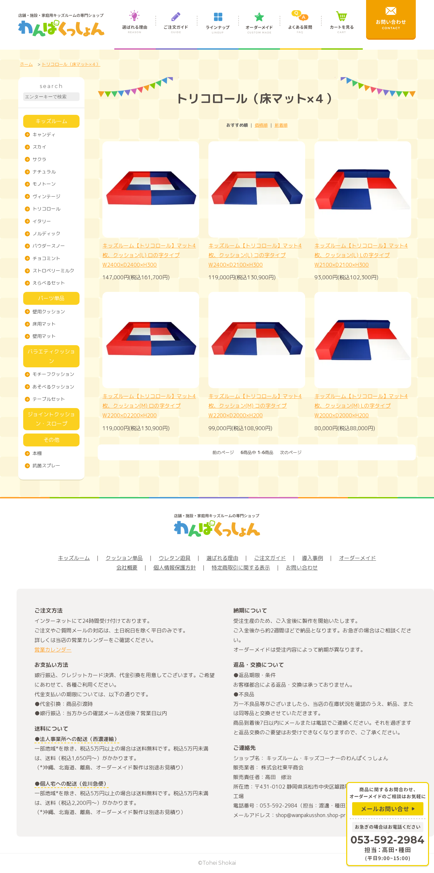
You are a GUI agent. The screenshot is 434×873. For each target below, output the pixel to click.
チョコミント (46, 258)
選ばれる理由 (135, 29)
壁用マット (44, 336)
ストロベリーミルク (53, 270)
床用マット (44, 324)
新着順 (281, 125)
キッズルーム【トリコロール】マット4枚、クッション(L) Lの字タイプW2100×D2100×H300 (361, 255)
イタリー (41, 221)
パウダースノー (48, 246)
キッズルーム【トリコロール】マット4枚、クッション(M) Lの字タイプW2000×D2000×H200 (361, 405)
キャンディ (44, 134)
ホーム (26, 64)
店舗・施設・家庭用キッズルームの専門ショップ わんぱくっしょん (61, 24)
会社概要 (126, 567)
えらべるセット (48, 283)
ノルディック (46, 233)
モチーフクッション (53, 374)
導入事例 (312, 558)
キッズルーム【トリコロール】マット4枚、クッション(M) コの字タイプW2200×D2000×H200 (255, 405)
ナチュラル (44, 171)
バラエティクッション (51, 356)
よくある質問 (300, 29)
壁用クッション (48, 311)
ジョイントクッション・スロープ (51, 419)
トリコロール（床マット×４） (71, 64)
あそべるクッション (53, 387)
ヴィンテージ (46, 196)
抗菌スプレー (46, 465)
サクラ (39, 159)
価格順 (261, 125)
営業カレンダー (53, 649)
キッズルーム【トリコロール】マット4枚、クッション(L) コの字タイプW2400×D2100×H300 (255, 255)
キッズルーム (51, 121)
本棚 (37, 453)
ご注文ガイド (176, 29)
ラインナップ (218, 29)
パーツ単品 (51, 298)
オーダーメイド (259, 29)
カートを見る (342, 29)
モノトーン (44, 184)
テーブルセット (48, 399)
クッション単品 (124, 558)
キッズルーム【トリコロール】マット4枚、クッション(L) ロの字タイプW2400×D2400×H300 (149, 255)
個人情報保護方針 (174, 567)
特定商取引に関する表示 (241, 567)
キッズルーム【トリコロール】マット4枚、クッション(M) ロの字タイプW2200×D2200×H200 (149, 405)
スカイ (39, 147)
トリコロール (46, 209)
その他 (51, 439)
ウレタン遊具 (174, 558)
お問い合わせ (302, 567)
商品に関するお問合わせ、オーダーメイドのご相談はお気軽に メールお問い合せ (387, 800)
